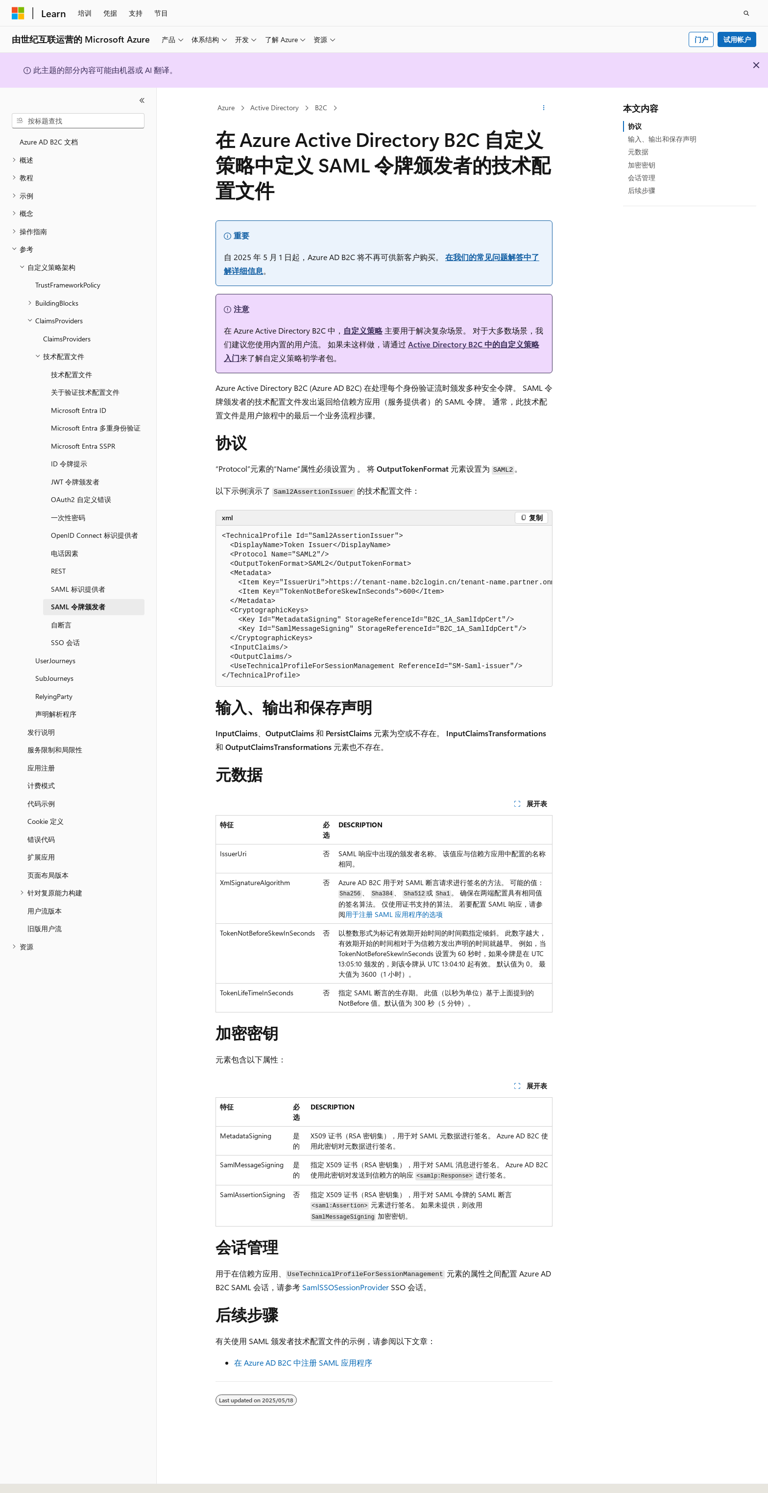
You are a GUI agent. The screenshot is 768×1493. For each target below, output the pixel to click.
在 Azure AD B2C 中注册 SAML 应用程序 (303, 1362)
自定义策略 (363, 330)
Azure (226, 107)
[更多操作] (543, 108)
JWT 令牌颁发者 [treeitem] (75, 481)
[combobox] (78, 121)
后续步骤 (641, 190)
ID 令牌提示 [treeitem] (69, 463)
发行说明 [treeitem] (41, 732)
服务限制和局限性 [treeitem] (54, 749)
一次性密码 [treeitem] (68, 517)
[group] (384, 606)
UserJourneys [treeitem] (55, 660)
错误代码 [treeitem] (41, 839)
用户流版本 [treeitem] (44, 910)
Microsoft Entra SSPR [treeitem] (83, 446)
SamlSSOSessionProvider (345, 1287)
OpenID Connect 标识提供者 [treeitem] (94, 535)
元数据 (638, 151)
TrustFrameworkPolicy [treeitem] (67, 284)
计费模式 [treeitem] (41, 785)
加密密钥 (641, 164)
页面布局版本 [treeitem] (48, 875)
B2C (321, 107)
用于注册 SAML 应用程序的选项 (394, 914)
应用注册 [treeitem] (41, 767)
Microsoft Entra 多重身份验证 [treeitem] (96, 428)
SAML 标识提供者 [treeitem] (78, 589)
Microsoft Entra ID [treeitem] (78, 410)
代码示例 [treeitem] (41, 803)
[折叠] (142, 100)
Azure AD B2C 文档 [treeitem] (49, 141)
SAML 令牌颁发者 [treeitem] (78, 606)
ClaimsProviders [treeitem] (67, 338)
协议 (635, 126)
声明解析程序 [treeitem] (55, 714)
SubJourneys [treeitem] (54, 678)
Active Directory (274, 107)
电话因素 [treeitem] (64, 553)
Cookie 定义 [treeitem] (45, 821)
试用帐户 (737, 39)
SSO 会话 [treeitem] (65, 642)
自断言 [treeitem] (61, 624)
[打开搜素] (746, 13)
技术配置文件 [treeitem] (71, 374)
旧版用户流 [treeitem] (44, 928)
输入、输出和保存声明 (662, 139)
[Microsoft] (18, 13)
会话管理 (641, 177)
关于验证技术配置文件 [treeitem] (85, 392)
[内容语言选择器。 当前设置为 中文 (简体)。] (39, 1477)
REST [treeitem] (58, 571)
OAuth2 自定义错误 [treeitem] (81, 499)
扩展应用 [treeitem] (41, 857)
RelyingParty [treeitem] (53, 696)
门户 (701, 39)
